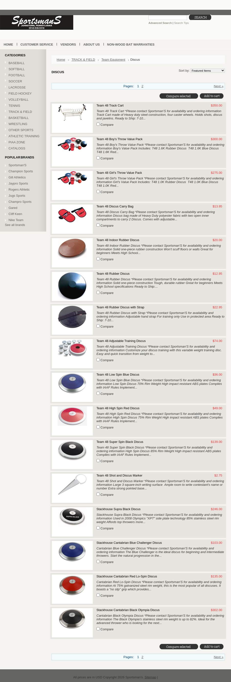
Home (61, 59)
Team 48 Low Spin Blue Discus (117, 374)
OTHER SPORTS (22, 130)
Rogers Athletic (19, 189)
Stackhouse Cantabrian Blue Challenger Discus (129, 543)
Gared (13, 208)
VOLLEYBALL (22, 100)
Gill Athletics (17, 177)
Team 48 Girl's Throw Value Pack (119, 173)
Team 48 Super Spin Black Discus (119, 442)
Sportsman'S (17, 165)
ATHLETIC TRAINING (22, 136)
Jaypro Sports (18, 183)
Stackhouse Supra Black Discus (118, 509)
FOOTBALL (22, 75)
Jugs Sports (17, 195)
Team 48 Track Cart (110, 105)
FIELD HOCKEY (22, 94)
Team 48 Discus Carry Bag (114, 206)
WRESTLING (22, 124)
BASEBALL (22, 63)
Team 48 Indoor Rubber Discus (117, 240)
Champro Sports (20, 202)
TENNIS (22, 106)
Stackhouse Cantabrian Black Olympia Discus (128, 610)
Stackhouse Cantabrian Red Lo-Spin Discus (126, 576)
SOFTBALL (22, 69)
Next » (218, 86)
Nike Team (16, 220)
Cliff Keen (15, 214)
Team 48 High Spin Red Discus (117, 408)
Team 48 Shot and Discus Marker (119, 475)
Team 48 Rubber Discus (113, 273)
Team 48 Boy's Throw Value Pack (119, 139)
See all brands (15, 225)
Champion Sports (21, 171)
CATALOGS (17, 148)
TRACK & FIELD (22, 112)
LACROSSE (22, 88)
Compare (107, 125)
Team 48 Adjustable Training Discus (121, 341)
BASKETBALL (22, 118)
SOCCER (22, 81)
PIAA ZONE (17, 142)
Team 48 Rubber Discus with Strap (120, 307)
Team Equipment (113, 59)
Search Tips (181, 22)
